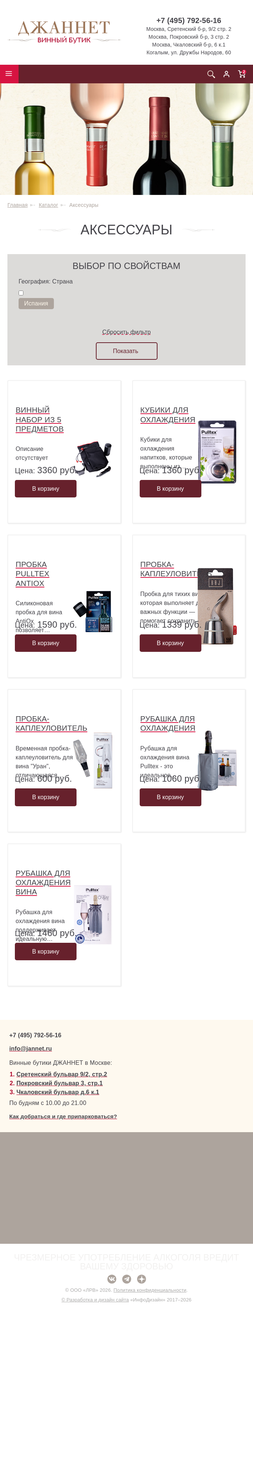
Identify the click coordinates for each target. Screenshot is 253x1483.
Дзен (141, 1451)
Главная (17, 205)
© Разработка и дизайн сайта (95, 1472)
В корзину (45, 532)
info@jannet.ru (30, 1221)
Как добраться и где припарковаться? (63, 1289)
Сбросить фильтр (126, 332)
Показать (125, 351)
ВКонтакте (111, 1451)
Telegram (126, 1451)
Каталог (48, 205)
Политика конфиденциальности (150, 1463)
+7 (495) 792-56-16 (188, 20)
